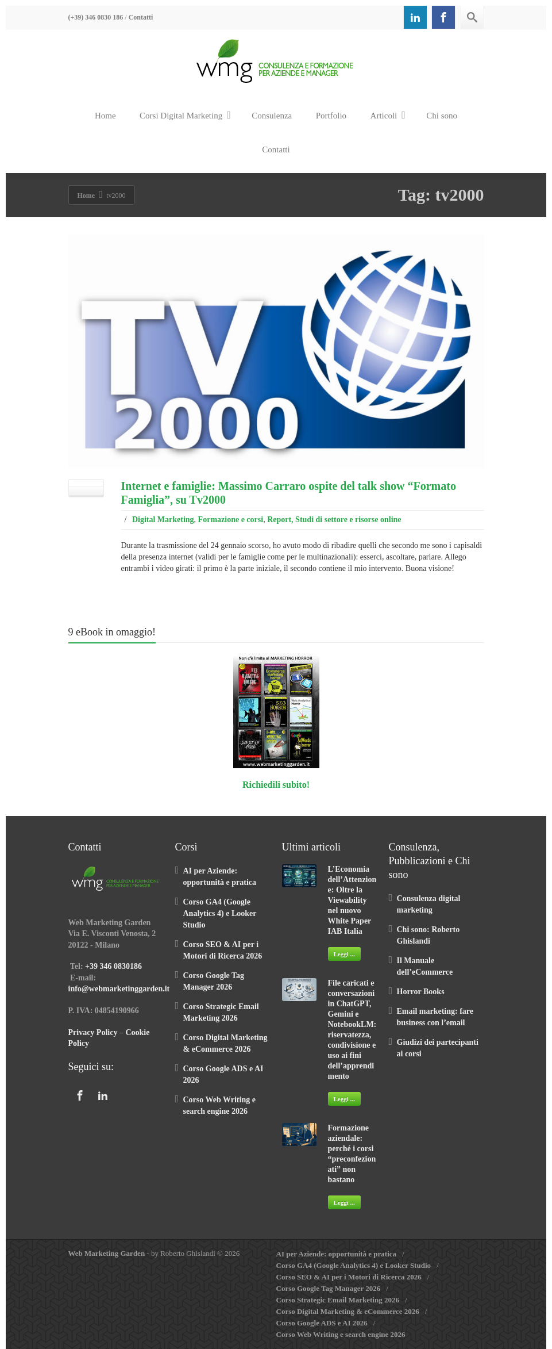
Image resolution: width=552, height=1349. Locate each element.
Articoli (388, 115)
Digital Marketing (163, 519)
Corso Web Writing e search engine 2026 (341, 1334)
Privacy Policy (93, 1032)
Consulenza (272, 115)
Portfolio (331, 115)
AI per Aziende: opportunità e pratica (336, 1254)
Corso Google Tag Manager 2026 (328, 1288)
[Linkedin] (415, 17)
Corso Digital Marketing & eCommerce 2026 (347, 1311)
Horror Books (421, 991)
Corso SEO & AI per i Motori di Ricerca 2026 (349, 1277)
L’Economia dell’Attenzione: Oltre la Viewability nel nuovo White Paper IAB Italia (352, 900)
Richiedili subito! (276, 785)
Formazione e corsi (231, 519)
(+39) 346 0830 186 (95, 17)
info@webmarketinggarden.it (119, 988)
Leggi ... (344, 954)
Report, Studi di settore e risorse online (334, 519)
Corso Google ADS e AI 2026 (322, 1323)
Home (105, 115)
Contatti (141, 17)
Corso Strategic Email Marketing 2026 (337, 1300)
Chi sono (441, 115)
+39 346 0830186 (113, 966)
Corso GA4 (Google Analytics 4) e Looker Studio (220, 913)
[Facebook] (443, 17)
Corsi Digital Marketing (185, 115)
